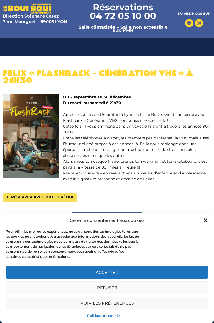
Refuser (107, 287)
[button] (205, 220)
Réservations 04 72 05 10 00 (123, 11)
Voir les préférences (107, 303)
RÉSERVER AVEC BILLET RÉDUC (43, 197)
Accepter (107, 272)
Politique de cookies (104, 316)
